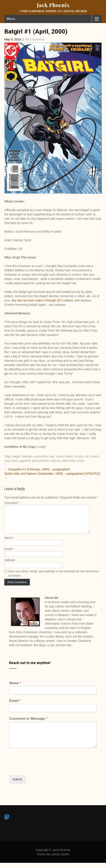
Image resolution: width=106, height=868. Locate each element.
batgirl (16, 456)
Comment (11, 503)
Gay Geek (11, 460)
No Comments (34, 39)
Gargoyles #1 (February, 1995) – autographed (37, 469)
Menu (10, 19)
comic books (64, 456)
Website (9, 565)
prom (80, 460)
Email (9, 554)
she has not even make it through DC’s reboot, (42, 300)
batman (27, 456)
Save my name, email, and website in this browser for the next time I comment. (53, 578)
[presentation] (42, 773)
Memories (68, 460)
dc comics (92, 456)
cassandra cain (44, 456)
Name (9, 543)
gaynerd (25, 460)
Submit (17, 784)
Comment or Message (28, 724)
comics (79, 456)
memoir (56, 460)
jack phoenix (40, 460)
